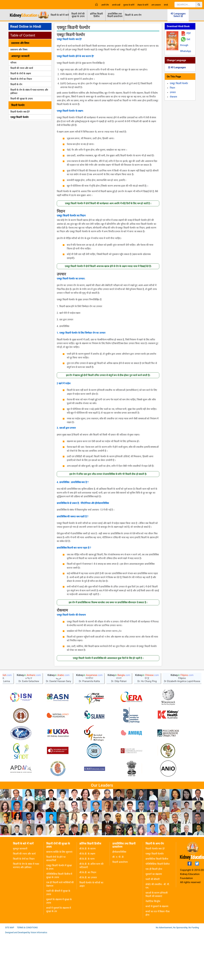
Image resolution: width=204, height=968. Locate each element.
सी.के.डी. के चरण (87, 891)
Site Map (9, 960)
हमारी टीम (105, 5)
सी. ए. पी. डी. (118, 890)
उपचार (61, 274)
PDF (188, 33)
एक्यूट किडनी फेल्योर (19, 117)
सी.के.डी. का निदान (87, 905)
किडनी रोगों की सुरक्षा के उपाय (78, 15)
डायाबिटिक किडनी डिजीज (157, 891)
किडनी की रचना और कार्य (21, 68)
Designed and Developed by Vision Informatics (26, 965)
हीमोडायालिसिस (119, 884)
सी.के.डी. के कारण (87, 881)
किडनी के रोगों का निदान (21, 79)
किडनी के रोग (16, 84)
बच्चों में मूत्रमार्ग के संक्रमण (157, 939)
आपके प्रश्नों (116, 5)
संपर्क (166, 5)
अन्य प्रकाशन (156, 5)
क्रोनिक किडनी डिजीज (96, 15)
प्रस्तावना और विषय (18, 49)
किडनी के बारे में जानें (60, 15)
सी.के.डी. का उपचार (88, 910)
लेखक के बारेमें (142, 5)
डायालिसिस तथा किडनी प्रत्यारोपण (114, 15)
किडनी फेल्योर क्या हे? (155, 881)
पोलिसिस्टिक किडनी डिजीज (157, 896)
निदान (61, 211)
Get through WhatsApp (185, 45)
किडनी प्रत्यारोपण (120, 895)
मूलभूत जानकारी (20, 881)
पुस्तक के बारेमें (128, 5)
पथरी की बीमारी (153, 912)
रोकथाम (62, 610)
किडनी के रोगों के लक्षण (20, 73)
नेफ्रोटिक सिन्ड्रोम (153, 934)
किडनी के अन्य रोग (133, 15)
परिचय (13, 62)
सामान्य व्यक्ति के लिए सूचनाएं (59, 884)
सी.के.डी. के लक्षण (87, 886)
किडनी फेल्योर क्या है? (20, 111)
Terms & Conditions (27, 960)
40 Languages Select (178, 14)
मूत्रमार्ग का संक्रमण (154, 907)
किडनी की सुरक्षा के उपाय (21, 98)
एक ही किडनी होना (154, 902)
